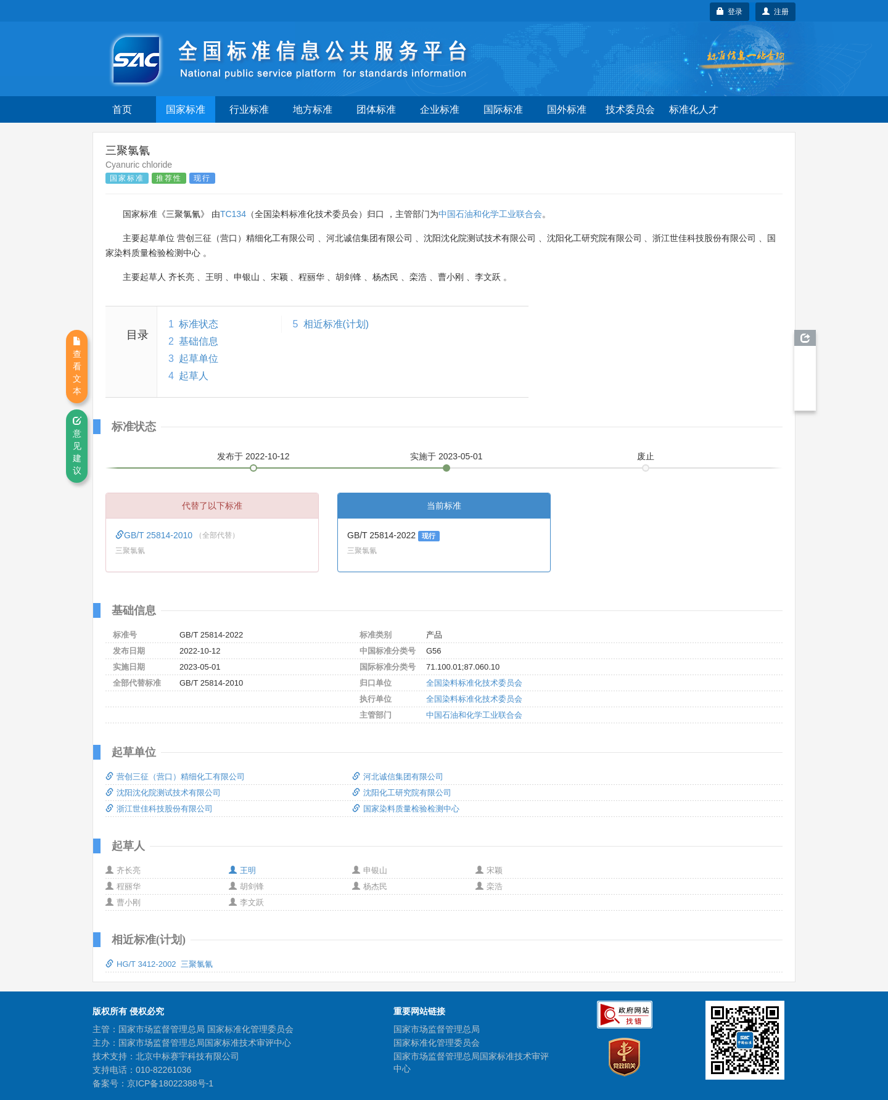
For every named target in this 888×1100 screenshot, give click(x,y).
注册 (775, 11)
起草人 (193, 376)
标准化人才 (693, 109)
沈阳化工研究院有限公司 (401, 792)
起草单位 (198, 358)
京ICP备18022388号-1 (170, 1083)
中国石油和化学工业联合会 (490, 214)
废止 (645, 456)
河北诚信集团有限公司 (397, 776)
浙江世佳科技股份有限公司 (159, 808)
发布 (253, 456)
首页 (122, 109)
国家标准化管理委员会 (436, 1043)
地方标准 (312, 109)
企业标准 (439, 109)
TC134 (233, 214)
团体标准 (376, 109)
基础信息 (198, 341)
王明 (242, 870)
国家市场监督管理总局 (436, 1029)
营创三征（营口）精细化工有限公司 (175, 776)
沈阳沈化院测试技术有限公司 (163, 792)
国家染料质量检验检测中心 (405, 808)
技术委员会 (630, 109)
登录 (730, 11)
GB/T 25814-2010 (155, 535)
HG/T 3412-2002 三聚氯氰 (159, 964)
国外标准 (566, 109)
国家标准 (185, 109)
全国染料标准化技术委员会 (474, 683)
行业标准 (249, 109)
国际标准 (503, 109)
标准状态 (198, 324)
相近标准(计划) (336, 324)
